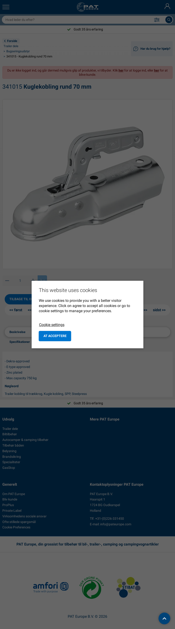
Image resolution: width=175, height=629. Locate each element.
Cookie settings (51, 324)
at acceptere (55, 336)
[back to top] (164, 618)
